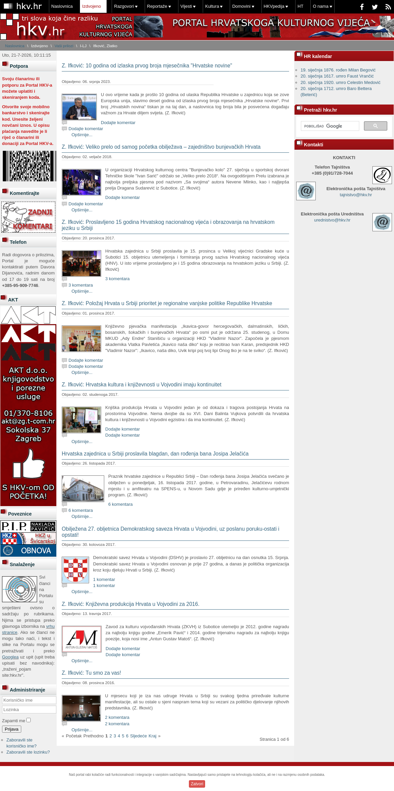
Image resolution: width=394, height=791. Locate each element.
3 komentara (117, 278)
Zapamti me (13, 720)
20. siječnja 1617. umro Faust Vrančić (337, 76)
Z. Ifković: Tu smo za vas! (91, 673)
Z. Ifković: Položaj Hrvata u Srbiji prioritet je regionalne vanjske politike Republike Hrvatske (167, 303)
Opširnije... (82, 134)
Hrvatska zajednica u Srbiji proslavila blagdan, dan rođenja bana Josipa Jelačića (155, 454)
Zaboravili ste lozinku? (28, 752)
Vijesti (186, 6)
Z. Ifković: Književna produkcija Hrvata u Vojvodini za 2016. (130, 604)
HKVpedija (274, 6)
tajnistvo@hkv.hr (356, 194)
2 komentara (117, 717)
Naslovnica (62, 6)
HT (300, 6)
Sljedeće (138, 735)
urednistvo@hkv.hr (332, 220)
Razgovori (124, 6)
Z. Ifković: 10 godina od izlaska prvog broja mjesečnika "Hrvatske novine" (147, 65)
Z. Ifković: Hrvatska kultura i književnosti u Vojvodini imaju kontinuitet (141, 384)
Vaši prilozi (64, 45)
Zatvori (197, 784)
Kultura (212, 6)
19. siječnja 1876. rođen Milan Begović (338, 69)
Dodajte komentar (118, 122)
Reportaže (157, 6)
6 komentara (120, 504)
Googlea (10, 657)
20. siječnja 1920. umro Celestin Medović (341, 82)
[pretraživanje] (329, 126)
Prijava (12, 729)
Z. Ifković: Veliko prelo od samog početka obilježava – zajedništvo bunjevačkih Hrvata (161, 147)
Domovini (241, 6)
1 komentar (104, 579)
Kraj (153, 735)
